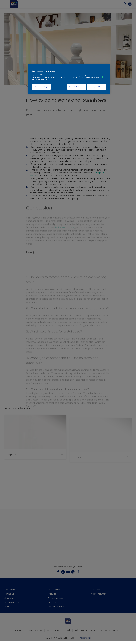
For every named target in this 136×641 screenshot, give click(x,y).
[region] (69, 79)
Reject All (96, 87)
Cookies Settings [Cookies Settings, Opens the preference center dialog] (41, 87)
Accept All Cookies (76, 87)
